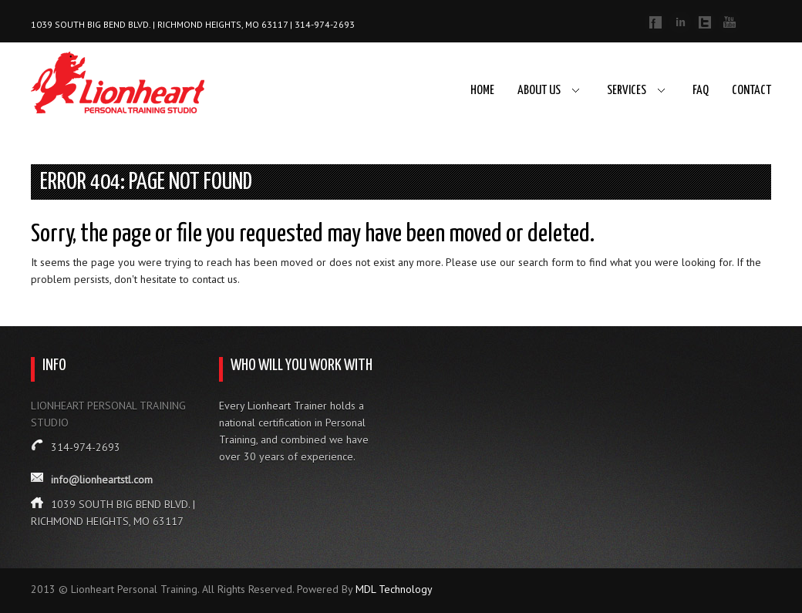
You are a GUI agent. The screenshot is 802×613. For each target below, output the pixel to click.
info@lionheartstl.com (102, 480)
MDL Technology (394, 589)
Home (482, 90)
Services (626, 90)
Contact (751, 90)
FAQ (700, 90)
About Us (539, 90)
